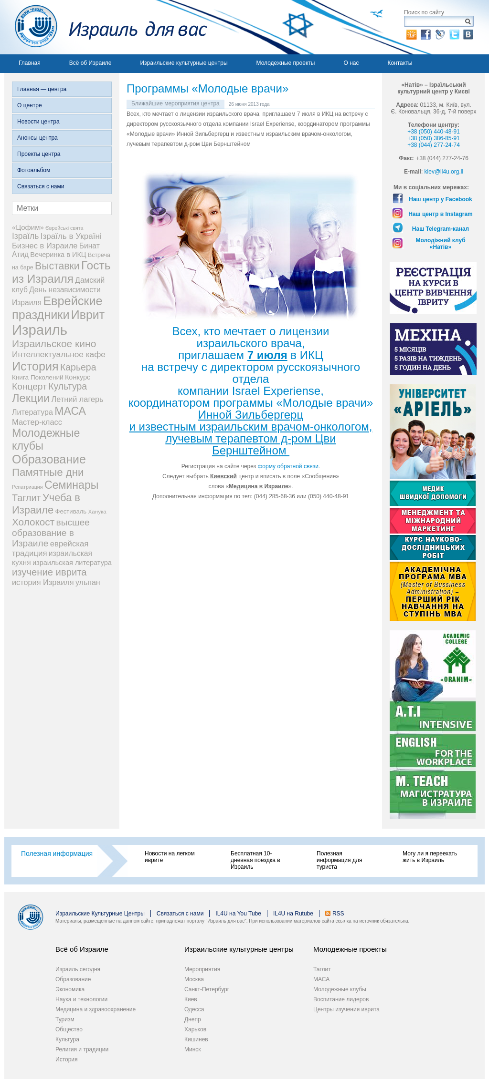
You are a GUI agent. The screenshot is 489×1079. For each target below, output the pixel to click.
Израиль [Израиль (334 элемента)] (39, 330)
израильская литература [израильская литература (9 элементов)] (72, 562)
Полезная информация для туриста (339, 860)
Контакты (399, 63)
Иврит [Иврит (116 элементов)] (88, 314)
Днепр (192, 1019)
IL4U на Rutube (293, 913)
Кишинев (196, 1039)
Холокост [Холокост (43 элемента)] (33, 521)
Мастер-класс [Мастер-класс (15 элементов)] (37, 422)
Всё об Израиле (90, 63)
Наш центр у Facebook (440, 199)
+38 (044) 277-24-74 (433, 145)
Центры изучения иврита (346, 1009)
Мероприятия (202, 969)
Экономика (70, 989)
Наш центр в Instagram (440, 214)
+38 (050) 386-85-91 (433, 138)
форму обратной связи (288, 466)
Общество (69, 1029)
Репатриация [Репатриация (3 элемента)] (27, 487)
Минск (192, 1049)
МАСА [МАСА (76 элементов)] (70, 411)
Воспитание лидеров (341, 999)
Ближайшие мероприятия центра (175, 103)
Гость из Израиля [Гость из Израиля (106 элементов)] (61, 272)
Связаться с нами (40, 186)
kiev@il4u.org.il (444, 171)
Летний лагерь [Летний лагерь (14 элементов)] (78, 399)
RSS (338, 913)
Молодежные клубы (339, 989)
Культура (67, 1039)
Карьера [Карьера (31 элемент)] (78, 367)
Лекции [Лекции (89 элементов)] (31, 398)
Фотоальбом (33, 170)
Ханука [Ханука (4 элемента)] (97, 511)
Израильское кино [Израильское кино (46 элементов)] (54, 343)
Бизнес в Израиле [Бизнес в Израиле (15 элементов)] (45, 245)
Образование (73, 979)
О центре (29, 105)
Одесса (194, 1009)
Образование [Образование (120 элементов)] (49, 459)
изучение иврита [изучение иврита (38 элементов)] (49, 572)
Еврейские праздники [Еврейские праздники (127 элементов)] (57, 307)
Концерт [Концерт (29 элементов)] (29, 386)
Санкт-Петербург (206, 989)
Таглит (322, 969)
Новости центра (38, 121)
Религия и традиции (81, 1049)
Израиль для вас (105, 27)
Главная (30, 63)
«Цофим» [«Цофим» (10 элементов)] (28, 227)
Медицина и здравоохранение (95, 1009)
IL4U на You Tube (238, 913)
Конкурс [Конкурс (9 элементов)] (77, 377)
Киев (190, 999)
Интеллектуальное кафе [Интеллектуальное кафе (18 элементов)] (59, 354)
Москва (194, 979)
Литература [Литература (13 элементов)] (32, 412)
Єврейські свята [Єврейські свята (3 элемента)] (64, 228)
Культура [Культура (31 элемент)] (67, 386)
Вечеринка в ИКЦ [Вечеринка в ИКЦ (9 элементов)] (58, 254)
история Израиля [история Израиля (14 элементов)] (43, 582)
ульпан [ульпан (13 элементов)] (87, 582)
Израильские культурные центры (183, 63)
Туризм (64, 1019)
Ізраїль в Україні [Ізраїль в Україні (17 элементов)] (71, 236)
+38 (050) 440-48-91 (433, 131)
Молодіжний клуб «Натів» (440, 243)
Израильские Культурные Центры (100, 913)
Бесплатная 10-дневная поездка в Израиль (255, 860)
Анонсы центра (37, 137)
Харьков (195, 1029)
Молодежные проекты (285, 63)
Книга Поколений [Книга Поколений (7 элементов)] (38, 377)
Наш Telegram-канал (440, 229)
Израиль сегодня (77, 969)
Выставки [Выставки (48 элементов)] (57, 265)
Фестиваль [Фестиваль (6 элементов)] (71, 511)
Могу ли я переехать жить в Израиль (430, 856)
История (66, 1059)
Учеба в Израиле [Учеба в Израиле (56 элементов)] (46, 504)
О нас (351, 63)
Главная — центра (41, 89)
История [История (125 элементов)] (35, 366)
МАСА (321, 979)
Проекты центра (38, 154)
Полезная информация (57, 853)
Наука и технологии (81, 999)
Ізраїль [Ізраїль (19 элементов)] (25, 236)
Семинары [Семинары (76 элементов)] (71, 485)
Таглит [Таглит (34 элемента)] (26, 498)
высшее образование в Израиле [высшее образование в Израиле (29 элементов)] (51, 532)
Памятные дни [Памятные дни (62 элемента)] (48, 472)
